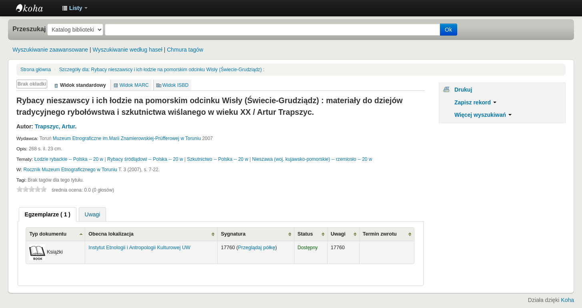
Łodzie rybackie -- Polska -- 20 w (68, 159)
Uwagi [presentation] (92, 214)
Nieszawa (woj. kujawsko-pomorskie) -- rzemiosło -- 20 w (312, 159)
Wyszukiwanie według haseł (127, 49)
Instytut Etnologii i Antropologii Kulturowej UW (36, 8)
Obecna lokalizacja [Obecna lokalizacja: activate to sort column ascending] (111, 234)
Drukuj (463, 89)
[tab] (47, 214)
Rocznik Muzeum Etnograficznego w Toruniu (70, 169)
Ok (448, 29)
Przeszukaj (29, 28)
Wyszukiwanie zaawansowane (50, 49)
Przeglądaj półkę (256, 247)
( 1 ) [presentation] (47, 214)
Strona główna (35, 69)
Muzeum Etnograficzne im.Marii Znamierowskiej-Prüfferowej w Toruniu (127, 138)
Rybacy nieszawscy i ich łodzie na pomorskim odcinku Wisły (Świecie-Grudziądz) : (161, 69)
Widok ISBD (175, 85)
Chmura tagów (185, 49)
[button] (75, 8)
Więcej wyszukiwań (483, 115)
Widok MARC (134, 85)
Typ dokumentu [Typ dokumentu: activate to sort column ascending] (47, 234)
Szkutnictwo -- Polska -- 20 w (217, 159)
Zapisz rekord (475, 102)
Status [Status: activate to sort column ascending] (305, 234)
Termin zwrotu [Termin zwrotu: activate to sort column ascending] (380, 234)
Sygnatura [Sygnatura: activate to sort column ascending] (233, 234)
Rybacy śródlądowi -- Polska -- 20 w (145, 159)
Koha (567, 300)
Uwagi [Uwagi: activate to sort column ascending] (338, 234)
